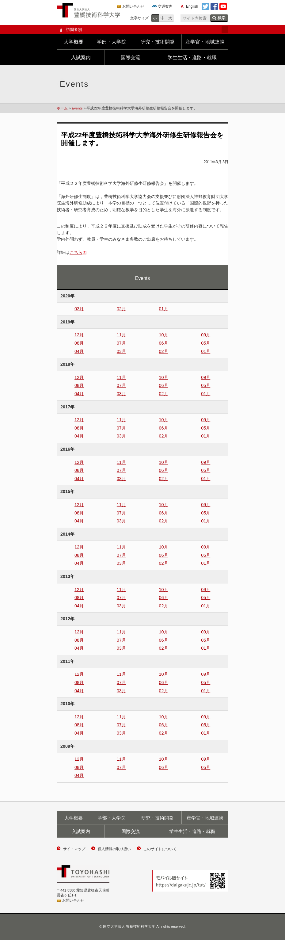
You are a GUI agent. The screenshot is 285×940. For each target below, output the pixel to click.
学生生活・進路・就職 (192, 57)
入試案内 (81, 57)
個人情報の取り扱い (114, 849)
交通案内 (165, 6)
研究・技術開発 (157, 41)
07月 (121, 343)
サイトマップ (74, 849)
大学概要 (73, 41)
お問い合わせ (133, 6)
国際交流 (130, 57)
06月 (163, 343)
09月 (205, 334)
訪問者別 (142, 29)
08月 (79, 343)
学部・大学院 (111, 41)
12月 (79, 334)
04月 (79, 351)
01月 (163, 308)
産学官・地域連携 (205, 41)
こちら (76, 252)
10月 (163, 334)
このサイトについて (160, 849)
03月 (79, 308)
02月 (121, 308)
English (192, 6)
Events (77, 108)
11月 (121, 334)
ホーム (62, 108)
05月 (205, 343)
